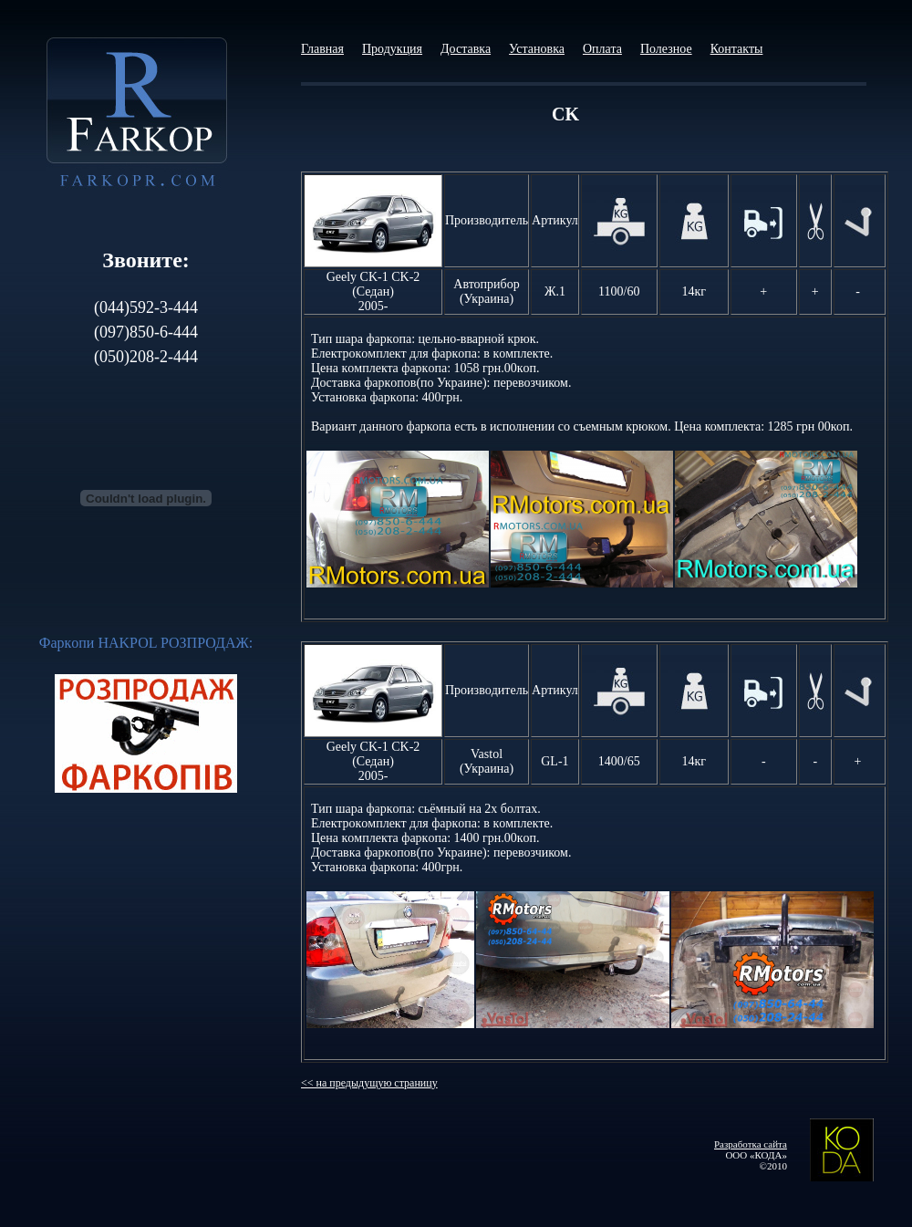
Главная (322, 49)
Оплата (602, 49)
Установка (537, 49)
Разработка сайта (750, 1144)
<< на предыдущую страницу (369, 1082)
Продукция (392, 49)
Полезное (666, 49)
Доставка (465, 49)
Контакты (736, 49)
